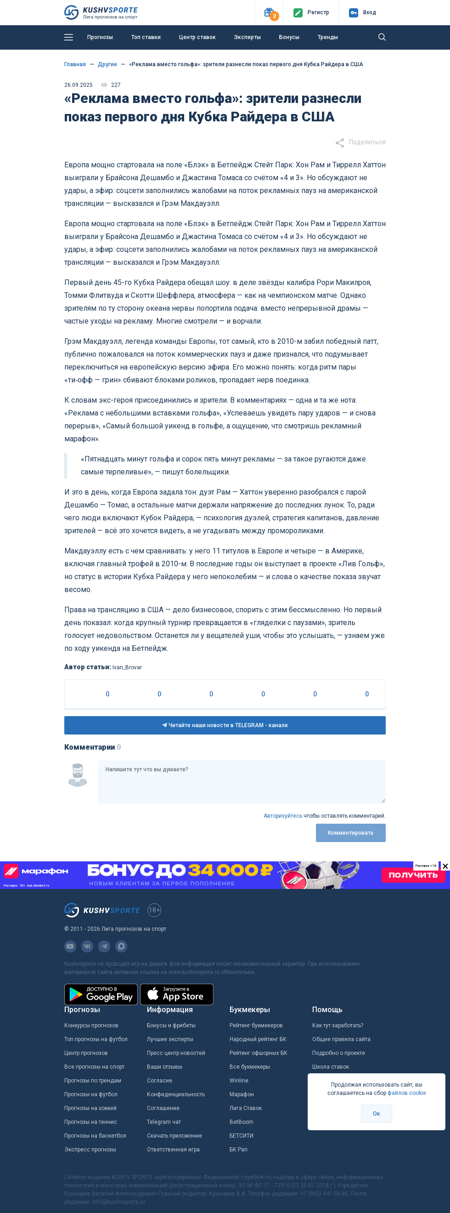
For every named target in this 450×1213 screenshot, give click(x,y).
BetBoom (241, 1122)
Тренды (328, 37)
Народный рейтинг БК (258, 1039)
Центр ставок (197, 37)
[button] (268, 12)
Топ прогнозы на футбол (96, 1039)
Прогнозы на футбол (91, 1094)
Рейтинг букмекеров (256, 1025)
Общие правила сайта (341, 1039)
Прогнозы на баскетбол (95, 1136)
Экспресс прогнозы (90, 1149)
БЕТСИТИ (241, 1136)
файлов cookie (407, 1093)
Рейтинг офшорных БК (258, 1053)
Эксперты (247, 37)
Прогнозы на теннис (90, 1122)
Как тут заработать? (337, 1025)
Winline (239, 1080)
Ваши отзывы (164, 1067)
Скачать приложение (174, 1136)
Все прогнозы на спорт (94, 1067)
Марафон (242, 1094)
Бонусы (289, 37)
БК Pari (239, 1149)
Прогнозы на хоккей (90, 1108)
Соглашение (163, 1108)
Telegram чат (164, 1122)
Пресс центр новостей (176, 1053)
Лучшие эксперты (170, 1039)
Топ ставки (146, 37)
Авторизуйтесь (283, 816)
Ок (376, 1113)
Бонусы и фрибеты (171, 1025)
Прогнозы (100, 37)
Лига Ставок (246, 1108)
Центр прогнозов (86, 1053)
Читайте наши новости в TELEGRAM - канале (225, 725)
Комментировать (351, 833)
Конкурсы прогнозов (91, 1025)
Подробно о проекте (338, 1053)
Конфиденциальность (176, 1094)
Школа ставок (330, 1067)
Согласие (159, 1080)
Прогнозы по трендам (92, 1080)
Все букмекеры (250, 1067)
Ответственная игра (173, 1149)
